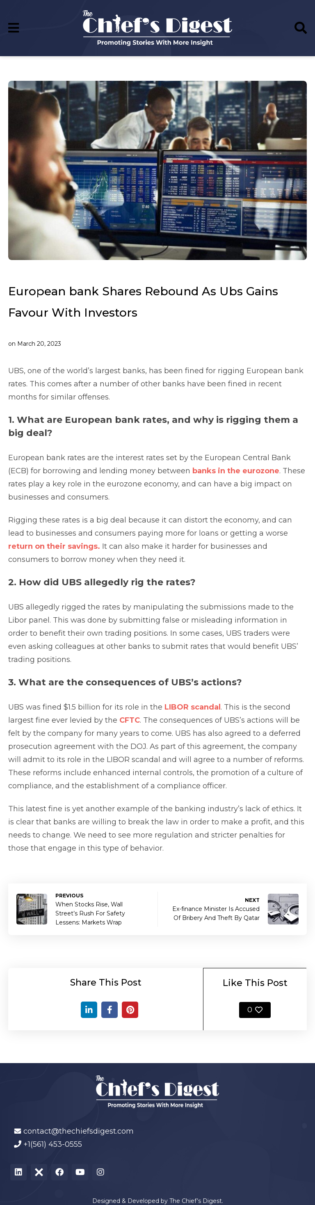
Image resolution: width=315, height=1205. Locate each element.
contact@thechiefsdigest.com (78, 1131)
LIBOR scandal (192, 707)
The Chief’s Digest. (196, 1201)
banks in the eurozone (235, 470)
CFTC (129, 720)
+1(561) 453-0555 (52, 1144)
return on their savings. (54, 546)
